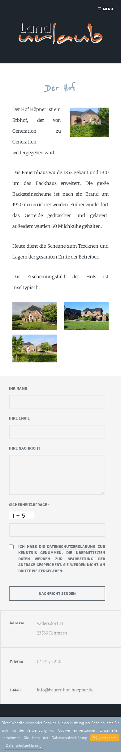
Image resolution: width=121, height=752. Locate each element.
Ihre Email (19, 418)
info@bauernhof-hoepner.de (65, 690)
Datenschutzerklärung (23, 745)
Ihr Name (18, 388)
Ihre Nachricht (24, 448)
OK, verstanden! (105, 737)
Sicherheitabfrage (29, 504)
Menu (108, 8)
